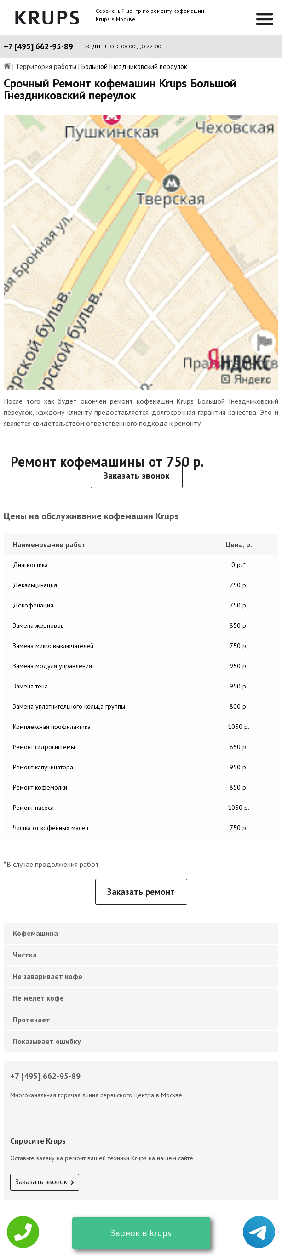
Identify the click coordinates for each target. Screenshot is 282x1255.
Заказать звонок (136, 475)
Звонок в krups (141, 1233)
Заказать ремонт (141, 891)
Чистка (25, 954)
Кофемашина (35, 933)
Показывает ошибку (47, 1041)
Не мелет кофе (38, 998)
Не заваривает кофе (47, 976)
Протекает (31, 1019)
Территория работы (46, 66)
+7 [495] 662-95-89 (38, 46)
